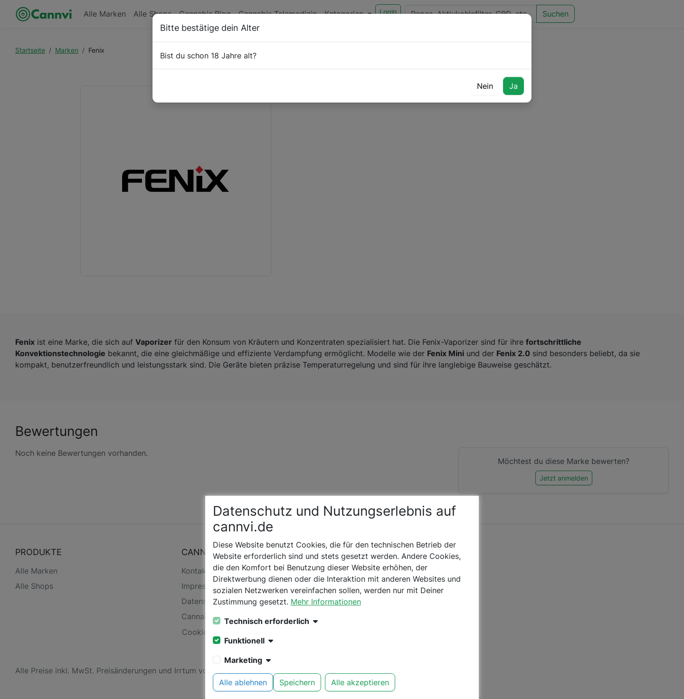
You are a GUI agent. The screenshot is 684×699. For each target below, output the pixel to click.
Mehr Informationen (326, 601)
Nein (485, 86)
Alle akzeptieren (360, 682)
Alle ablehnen (243, 682)
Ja (513, 86)
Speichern (297, 682)
